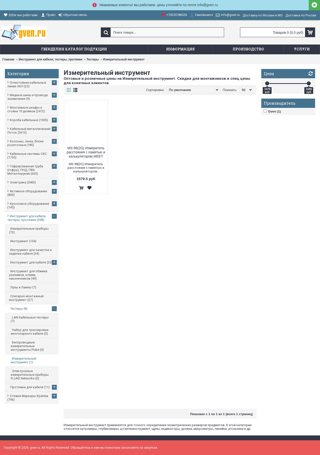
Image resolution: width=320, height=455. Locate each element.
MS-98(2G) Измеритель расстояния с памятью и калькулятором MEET (86, 152)
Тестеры (93, 59)
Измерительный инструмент (124, 59)
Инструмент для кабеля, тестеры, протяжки (50, 59)
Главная (8, 59)
